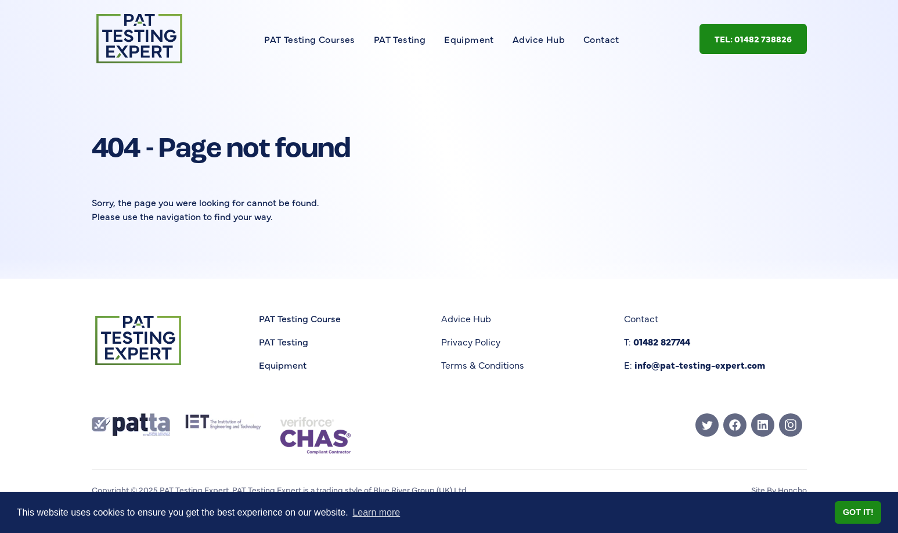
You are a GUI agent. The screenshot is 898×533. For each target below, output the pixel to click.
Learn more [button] (376, 512)
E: (694, 364)
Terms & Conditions (482, 364)
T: (657, 341)
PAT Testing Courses (309, 39)
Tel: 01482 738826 (753, 39)
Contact (601, 39)
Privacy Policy (470, 341)
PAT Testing (399, 39)
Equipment (469, 39)
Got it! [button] (858, 512)
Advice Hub (539, 39)
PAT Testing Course (300, 318)
